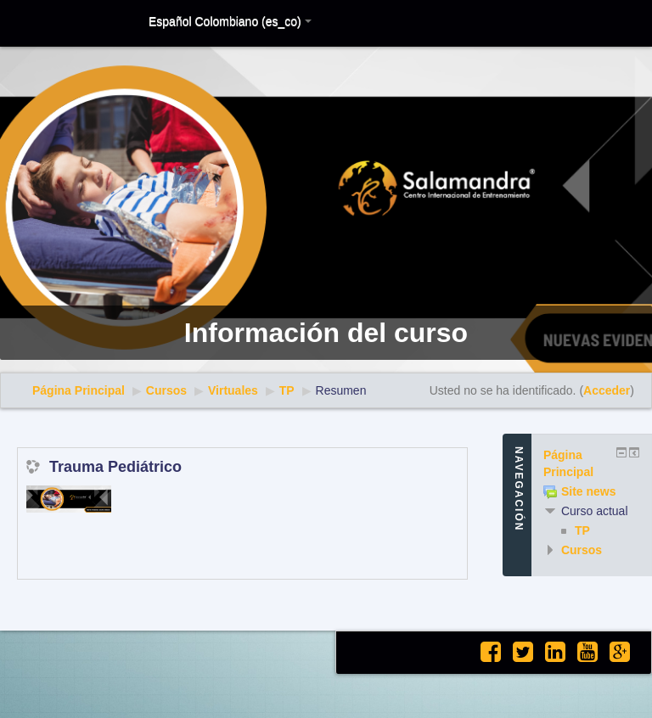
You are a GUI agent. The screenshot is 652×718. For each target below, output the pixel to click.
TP (287, 390)
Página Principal (78, 390)
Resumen (341, 390)
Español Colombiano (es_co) (230, 21)
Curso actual (594, 511)
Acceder (606, 390)
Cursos (166, 390)
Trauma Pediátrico (115, 466)
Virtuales (233, 390)
